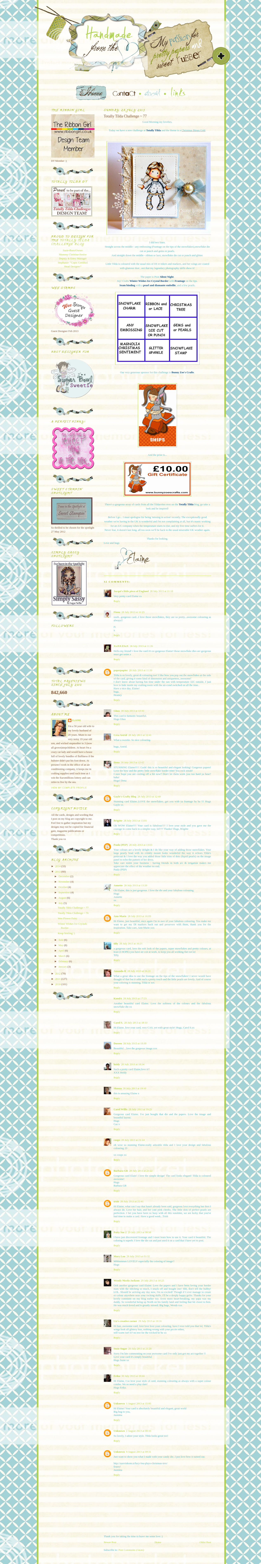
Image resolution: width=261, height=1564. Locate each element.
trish (116, 1201)
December (64, 876)
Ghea (117, 710)
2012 (58, 973)
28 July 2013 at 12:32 (132, 710)
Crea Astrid (120, 735)
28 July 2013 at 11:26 (141, 646)
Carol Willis (121, 1109)
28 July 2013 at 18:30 (134, 1043)
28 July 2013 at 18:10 (136, 1022)
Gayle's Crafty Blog (125, 796)
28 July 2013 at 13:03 (140, 844)
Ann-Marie (120, 916)
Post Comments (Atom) (131, 1549)
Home (158, 1542)
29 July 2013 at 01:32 (138, 1256)
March (62, 955)
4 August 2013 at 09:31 (138, 1451)
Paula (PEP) (121, 844)
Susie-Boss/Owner (73, 250)
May (61, 945)
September (64, 892)
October (63, 887)
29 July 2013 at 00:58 (139, 1232)
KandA (118, 998)
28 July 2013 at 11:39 (140, 670)
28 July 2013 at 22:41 (132, 1201)
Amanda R (120, 971)
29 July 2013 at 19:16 (150, 1321)
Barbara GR (121, 1170)
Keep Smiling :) (66, 933)
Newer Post (110, 1542)
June (61, 939)
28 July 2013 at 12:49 (149, 796)
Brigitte (118, 820)
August (62, 897)
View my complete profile (69, 788)
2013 (58, 871)
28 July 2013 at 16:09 (139, 916)
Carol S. (118, 1022)
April (61, 950)
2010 (58, 984)
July (61, 903)
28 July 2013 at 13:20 (135, 885)
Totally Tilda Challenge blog (70, 242)
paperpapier (121, 670)
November (64, 881)
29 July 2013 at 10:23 (152, 1280)
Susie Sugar (120, 1348)
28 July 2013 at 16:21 (131, 943)
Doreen (118, 1043)
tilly (116, 943)
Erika (117, 1376)
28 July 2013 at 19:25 (140, 1109)
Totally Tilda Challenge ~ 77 (73, 907)
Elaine (76, 720)
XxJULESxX (121, 646)
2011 (58, 978)
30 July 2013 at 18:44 (133, 1376)
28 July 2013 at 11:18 (161, 591)
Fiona (117, 612)
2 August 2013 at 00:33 (138, 1430)
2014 (58, 866)
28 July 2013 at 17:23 (134, 998)
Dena (117, 762)
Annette (118, 885)
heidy (117, 1064)
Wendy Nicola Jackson (127, 1280)
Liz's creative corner (125, 1321)
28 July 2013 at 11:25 (132, 612)
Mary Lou (119, 1256)
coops (117, 1139)
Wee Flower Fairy (67, 918)
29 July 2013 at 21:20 (140, 1348)
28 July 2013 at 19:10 (134, 1088)
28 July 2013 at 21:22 (140, 1170)
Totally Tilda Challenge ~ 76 (73, 913)
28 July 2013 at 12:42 (132, 762)
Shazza (118, 1088)
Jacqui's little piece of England (131, 591)
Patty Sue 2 (120, 1232)
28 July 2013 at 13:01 (135, 820)
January (62, 966)
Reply (117, 601)
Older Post (205, 1542)
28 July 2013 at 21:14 (133, 1139)
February (63, 961)
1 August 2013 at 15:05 (138, 1403)
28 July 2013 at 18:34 (132, 1064)
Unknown (119, 1403)
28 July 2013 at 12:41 (140, 735)
